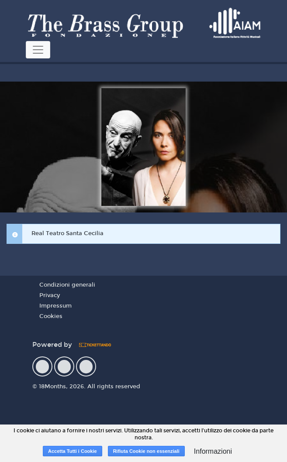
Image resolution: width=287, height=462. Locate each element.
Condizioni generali (67, 284)
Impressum (55, 305)
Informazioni (213, 451)
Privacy (49, 295)
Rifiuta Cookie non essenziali (146, 451)
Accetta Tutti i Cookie (72, 451)
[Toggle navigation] (38, 49)
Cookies (50, 316)
